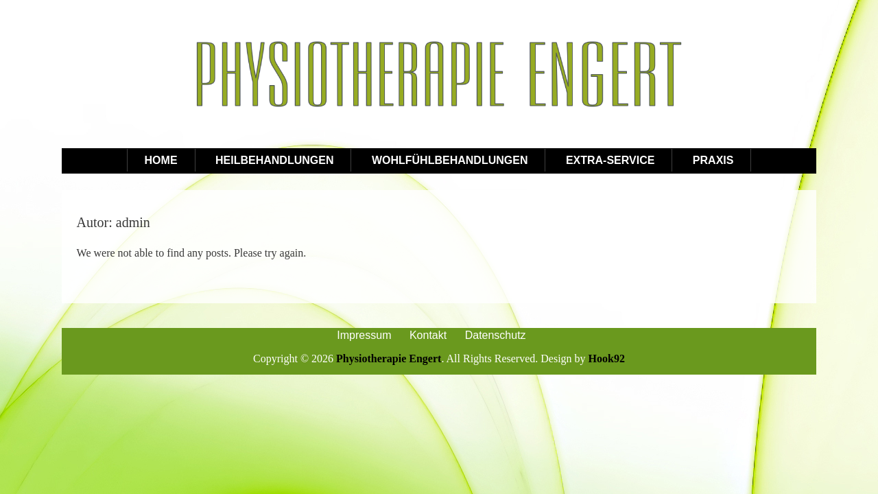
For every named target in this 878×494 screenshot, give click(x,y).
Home (161, 160)
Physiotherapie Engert (388, 358)
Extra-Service (610, 160)
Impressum (364, 335)
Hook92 (607, 358)
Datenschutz (495, 335)
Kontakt (428, 335)
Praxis (713, 160)
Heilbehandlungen (274, 160)
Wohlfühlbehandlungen (450, 160)
